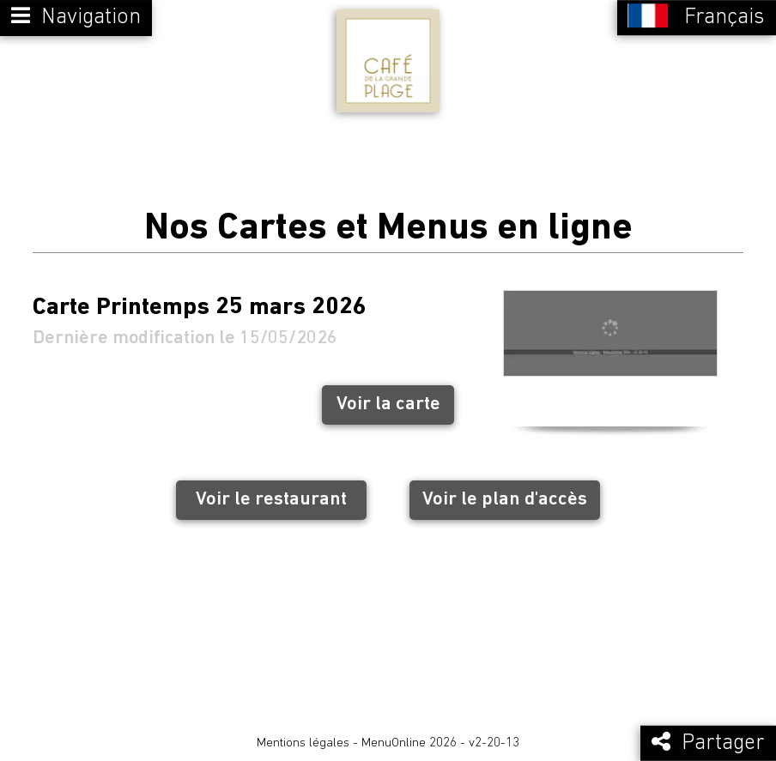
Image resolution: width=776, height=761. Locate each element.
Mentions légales (303, 743)
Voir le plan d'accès (504, 500)
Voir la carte (388, 404)
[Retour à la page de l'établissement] (388, 60)
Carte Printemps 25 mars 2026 (200, 308)
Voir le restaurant (271, 500)
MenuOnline (393, 743)
